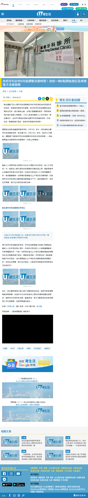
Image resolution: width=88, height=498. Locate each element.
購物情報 (42, 20)
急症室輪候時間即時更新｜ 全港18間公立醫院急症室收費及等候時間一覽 (32, 443)
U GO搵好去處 (68, 8)
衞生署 (21, 348)
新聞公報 (10, 306)
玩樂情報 (30, 20)
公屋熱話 (21, 24)
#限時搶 (51, 489)
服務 (29, 348)
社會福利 (38, 348)
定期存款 (38, 24)
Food (28, 4)
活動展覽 (34, 468)
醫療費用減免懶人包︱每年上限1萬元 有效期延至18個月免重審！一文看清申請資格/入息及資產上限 (76, 444)
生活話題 (12, 91)
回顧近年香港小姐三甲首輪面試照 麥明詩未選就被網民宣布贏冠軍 (76, 456)
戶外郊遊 (68, 470)
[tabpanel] (44, 29)
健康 (24, 451)
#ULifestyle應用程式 (38, 489)
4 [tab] (47, 31)
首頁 (4, 91)
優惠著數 (18, 20)
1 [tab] (40, 31)
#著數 (32, 491)
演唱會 (9, 20)
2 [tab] (42, 31)
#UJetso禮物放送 (61, 489)
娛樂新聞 (29, 24)
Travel (20, 4)
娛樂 (65, 20)
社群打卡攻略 (82, 8)
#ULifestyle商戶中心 (77, 489)
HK (13, 4)
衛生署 (39, 306)
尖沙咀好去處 (54, 468)
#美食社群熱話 (60, 486)
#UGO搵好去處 (36, 486)
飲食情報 (54, 20)
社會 (73, 20)
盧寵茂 (47, 348)
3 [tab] (44, 31)
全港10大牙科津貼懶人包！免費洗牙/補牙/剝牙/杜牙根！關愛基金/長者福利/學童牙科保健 (26, 236)
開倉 (45, 468)
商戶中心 (64, 4)
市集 (41, 468)
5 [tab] (49, 31)
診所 (12, 348)
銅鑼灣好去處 (66, 468)
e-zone (51, 4)
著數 (5, 348)
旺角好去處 (45, 470)
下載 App (75, 4)
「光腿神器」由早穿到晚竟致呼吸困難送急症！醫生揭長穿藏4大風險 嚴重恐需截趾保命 (32, 458)
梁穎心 (8, 97)
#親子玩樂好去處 (73, 486)
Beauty (36, 4)
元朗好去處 (77, 468)
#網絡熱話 (40, 491)
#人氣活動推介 (48, 486)
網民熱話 (33, 477)
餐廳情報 (59, 470)
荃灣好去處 (34, 470)
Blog (43, 4)
